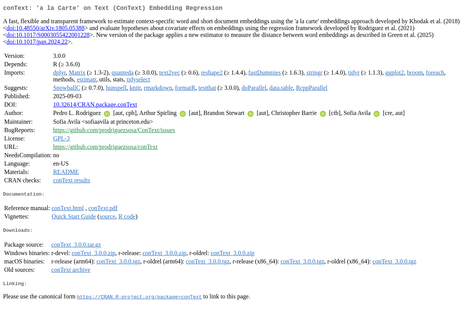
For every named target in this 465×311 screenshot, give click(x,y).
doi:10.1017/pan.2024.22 (36, 43)
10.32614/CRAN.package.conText (95, 106)
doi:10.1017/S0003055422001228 (47, 36)
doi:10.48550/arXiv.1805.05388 (45, 29)
